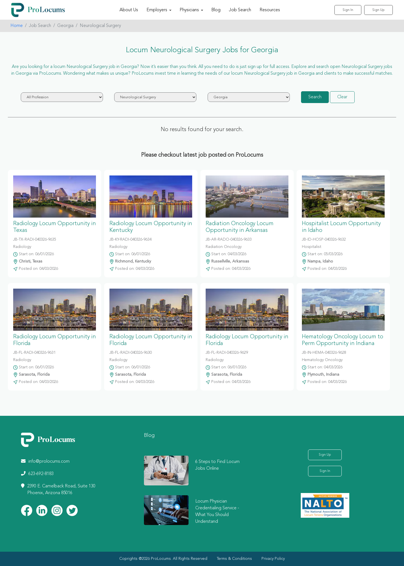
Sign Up (378, 10)
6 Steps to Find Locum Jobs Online (217, 465)
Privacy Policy (273, 559)
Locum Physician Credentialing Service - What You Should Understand (217, 511)
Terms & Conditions (234, 559)
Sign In (348, 10)
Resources (270, 10)
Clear (342, 97)
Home (16, 26)
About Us (129, 10)
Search (315, 97)
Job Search (240, 10)
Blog (216, 10)
